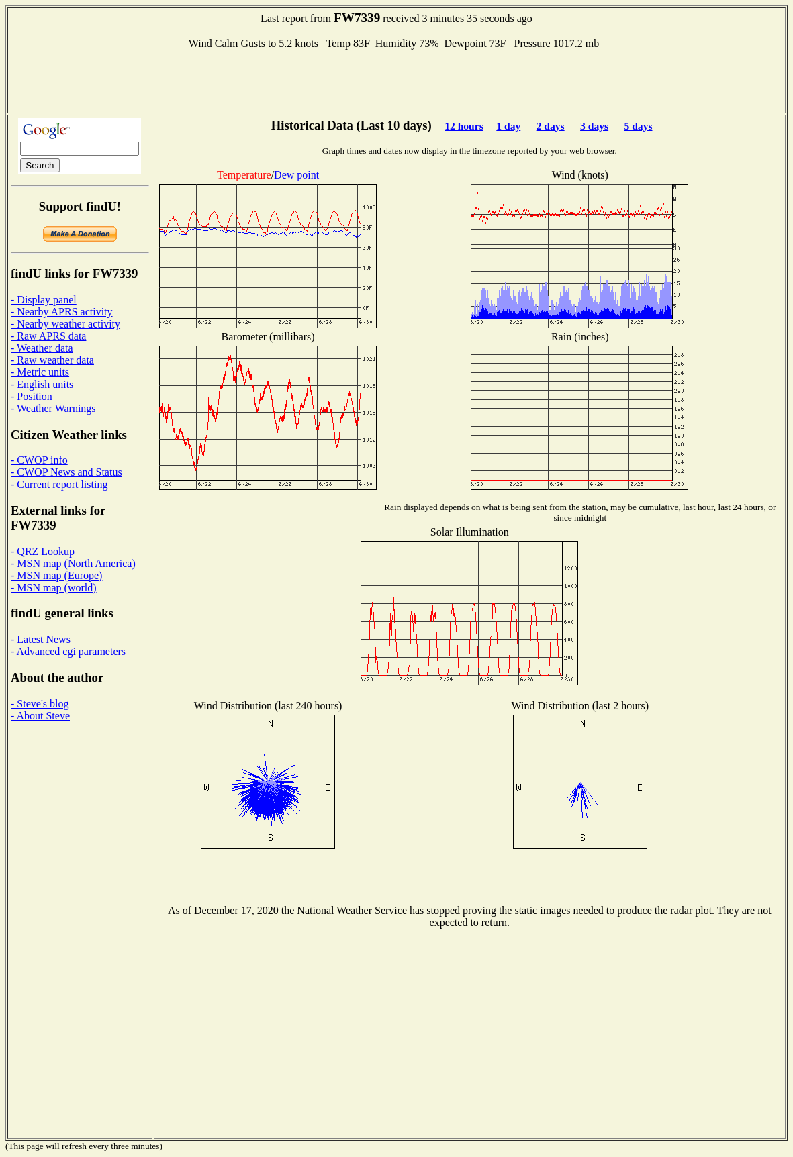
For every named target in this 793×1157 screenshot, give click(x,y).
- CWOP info (39, 460)
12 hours (464, 126)
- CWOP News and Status (66, 472)
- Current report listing (59, 484)
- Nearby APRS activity (62, 311)
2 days (551, 126)
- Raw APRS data (48, 336)
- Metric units (40, 372)
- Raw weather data (52, 360)
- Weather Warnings (53, 408)
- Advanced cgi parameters (68, 651)
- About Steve (40, 715)
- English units (42, 384)
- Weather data (42, 348)
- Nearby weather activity (65, 324)
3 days (594, 126)
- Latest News (41, 639)
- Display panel (44, 299)
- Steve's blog (39, 703)
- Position (31, 396)
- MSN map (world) (54, 587)
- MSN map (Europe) (56, 575)
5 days (638, 126)
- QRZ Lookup (43, 551)
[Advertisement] (396, 80)
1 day (508, 126)
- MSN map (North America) (73, 563)
